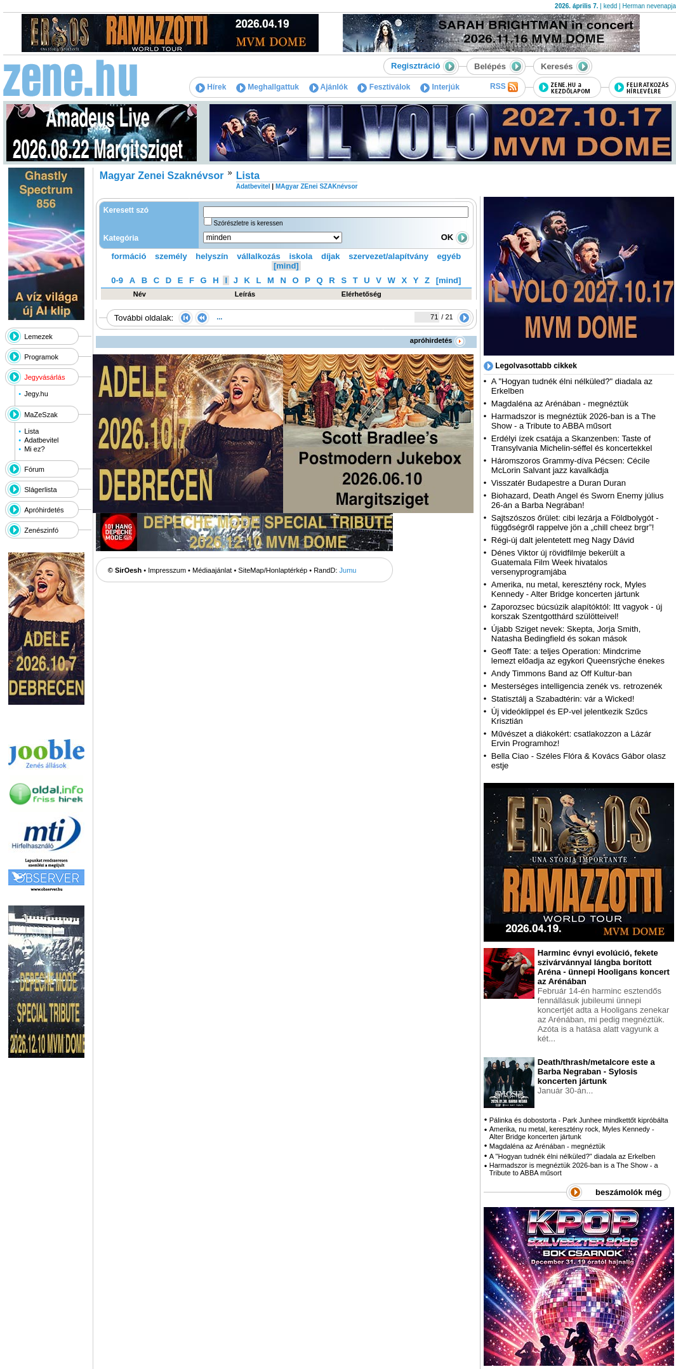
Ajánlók (328, 87)
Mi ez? (34, 449)
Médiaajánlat (212, 570)
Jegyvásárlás (44, 377)
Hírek (211, 87)
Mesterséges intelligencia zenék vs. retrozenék (577, 686)
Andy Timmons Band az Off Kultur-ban (561, 673)
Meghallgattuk (267, 87)
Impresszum (167, 570)
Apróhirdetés (43, 510)
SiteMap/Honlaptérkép (272, 570)
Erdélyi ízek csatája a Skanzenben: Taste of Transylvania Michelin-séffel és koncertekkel (572, 443)
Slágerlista (40, 489)
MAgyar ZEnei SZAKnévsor (316, 186)
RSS (504, 87)
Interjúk (440, 87)
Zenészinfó (41, 530)
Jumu (348, 570)
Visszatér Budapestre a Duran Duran (558, 483)
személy (171, 256)
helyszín (212, 256)
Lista (31, 431)
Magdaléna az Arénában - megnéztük (559, 403)
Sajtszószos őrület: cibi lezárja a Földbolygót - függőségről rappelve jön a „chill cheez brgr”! (575, 522)
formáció (129, 256)
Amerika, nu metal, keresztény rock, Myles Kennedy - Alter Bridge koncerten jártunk (568, 589)
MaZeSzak (41, 414)
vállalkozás (259, 256)
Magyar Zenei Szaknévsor (162, 175)
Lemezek (38, 336)
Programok (41, 357)
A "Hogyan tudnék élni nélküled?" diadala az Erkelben (572, 1156)
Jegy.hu (36, 393)
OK (455, 237)
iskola (300, 256)
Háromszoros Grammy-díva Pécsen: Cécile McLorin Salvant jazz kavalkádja (570, 465)
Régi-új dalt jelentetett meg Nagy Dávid (562, 540)
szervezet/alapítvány (388, 256)
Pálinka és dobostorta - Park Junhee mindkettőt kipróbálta (578, 1120)
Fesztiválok (383, 87)
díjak (330, 256)
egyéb (449, 256)
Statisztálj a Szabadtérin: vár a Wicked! (562, 699)
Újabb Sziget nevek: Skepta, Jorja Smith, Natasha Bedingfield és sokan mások (566, 633)
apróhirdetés (437, 340)
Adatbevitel (41, 440)
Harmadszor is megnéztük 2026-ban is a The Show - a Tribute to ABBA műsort (573, 421)
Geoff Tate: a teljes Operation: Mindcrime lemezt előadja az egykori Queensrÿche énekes (578, 655)
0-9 (117, 280)
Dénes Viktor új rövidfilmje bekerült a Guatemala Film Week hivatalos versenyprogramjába (558, 562)
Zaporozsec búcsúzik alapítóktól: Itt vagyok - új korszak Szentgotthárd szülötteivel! (577, 611)
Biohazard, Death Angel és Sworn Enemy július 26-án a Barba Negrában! (577, 500)
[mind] (286, 265)
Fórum (34, 469)
